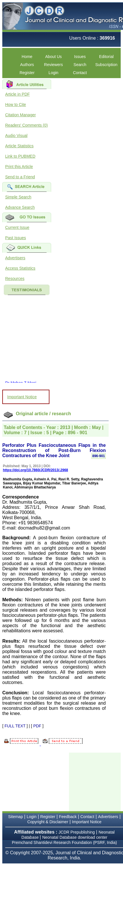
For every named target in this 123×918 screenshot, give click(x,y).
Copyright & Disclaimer (47, 822)
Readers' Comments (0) (26, 125)
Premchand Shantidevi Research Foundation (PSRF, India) (64, 842)
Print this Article (19, 166)
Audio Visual (16, 135)
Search (80, 64)
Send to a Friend (20, 177)
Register (27, 72)
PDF (37, 726)
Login (53, 72)
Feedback (67, 816)
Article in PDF (17, 94)
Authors (27, 64)
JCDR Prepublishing (77, 832)
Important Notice (22, 397)
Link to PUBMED (20, 156)
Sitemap (15, 816)
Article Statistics (19, 146)
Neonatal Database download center (74, 837)
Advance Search (20, 207)
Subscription (106, 64)
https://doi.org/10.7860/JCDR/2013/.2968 (35, 470)
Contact (80, 72)
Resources (14, 278)
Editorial (106, 56)
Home (27, 56)
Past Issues (15, 237)
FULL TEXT (15, 726)
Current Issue (17, 227)
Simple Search (18, 197)
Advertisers (15, 258)
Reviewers (53, 64)
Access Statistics (20, 268)
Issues (80, 56)
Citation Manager (20, 115)
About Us (53, 56)
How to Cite (15, 104)
